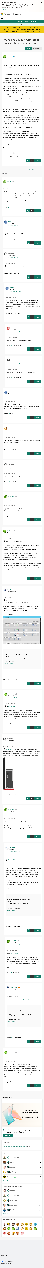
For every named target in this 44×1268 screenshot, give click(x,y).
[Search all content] (31, 24)
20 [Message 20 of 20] (9, 239)
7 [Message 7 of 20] (11, 1037)
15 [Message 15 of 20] (9, 413)
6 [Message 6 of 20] (11, 972)
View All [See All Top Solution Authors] (5, 1180)
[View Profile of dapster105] (9, 56)
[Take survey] (8, 1135)
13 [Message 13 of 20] (9, 481)
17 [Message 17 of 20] (10, 313)
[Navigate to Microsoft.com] (5, 14)
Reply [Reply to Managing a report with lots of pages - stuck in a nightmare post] (37, 160)
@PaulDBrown (12, 706)
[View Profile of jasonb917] (11, 287)
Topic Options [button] (37, 48)
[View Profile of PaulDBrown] (10, 589)
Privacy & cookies (5, 1253)
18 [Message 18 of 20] (11, 377)
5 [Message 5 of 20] (10, 926)
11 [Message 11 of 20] (8, 207)
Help (31, 21)
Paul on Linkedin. (8, 663)
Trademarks (3, 1258)
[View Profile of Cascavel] (13, 327)
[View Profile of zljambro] (9, 181)
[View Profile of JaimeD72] (10, 221)
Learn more (4, 9)
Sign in (26, 21)
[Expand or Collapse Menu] (2, 18)
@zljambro (16, 509)
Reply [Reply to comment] (37, 210)
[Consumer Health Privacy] (22, 1263)
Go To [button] (36, 21)
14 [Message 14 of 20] (9, 449)
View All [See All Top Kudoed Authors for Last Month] (5, 1213)
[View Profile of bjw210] (10, 428)
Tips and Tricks (18, 153)
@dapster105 (9, 749)
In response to (13, 225)
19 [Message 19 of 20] (11, 345)
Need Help (10, 153)
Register (20, 21)
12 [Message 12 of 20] (9, 516)
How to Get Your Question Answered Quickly (15, 1146)
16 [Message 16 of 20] (9, 273)
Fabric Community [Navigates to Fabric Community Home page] (18, 14)
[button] (28, 48)
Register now (36, 31)
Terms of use (4, 1255)
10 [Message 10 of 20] (8, 574)
